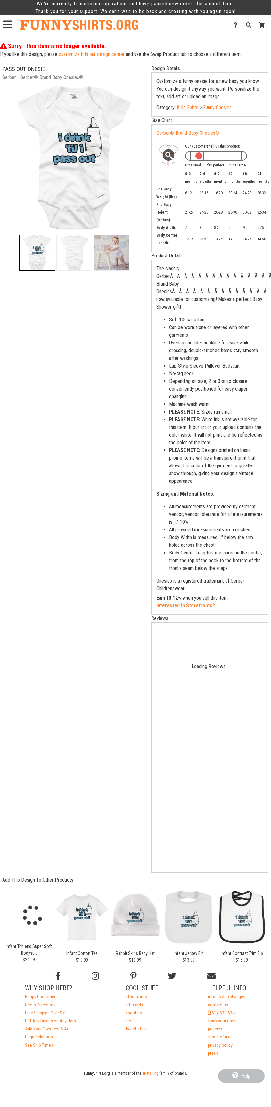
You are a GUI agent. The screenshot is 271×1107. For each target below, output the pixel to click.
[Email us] (211, 976)
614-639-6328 (222, 1013)
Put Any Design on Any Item (50, 1021)
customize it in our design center (92, 54)
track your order (222, 1021)
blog (130, 1021)
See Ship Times (39, 1045)
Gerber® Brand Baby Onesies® (187, 133)
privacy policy (220, 1045)
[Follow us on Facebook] (58, 976)
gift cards (134, 1005)
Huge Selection (39, 1037)
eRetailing (150, 1073)
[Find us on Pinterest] (133, 976)
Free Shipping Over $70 (46, 1013)
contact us (218, 1005)
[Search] (250, 25)
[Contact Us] (237, 25)
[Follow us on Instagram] (95, 976)
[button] (37, 252)
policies (215, 1029)
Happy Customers (41, 996)
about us (134, 1013)
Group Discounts (40, 1005)
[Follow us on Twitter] (172, 976)
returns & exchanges (226, 996)
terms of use (220, 1037)
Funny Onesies (217, 107)
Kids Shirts (187, 107)
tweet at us (136, 1029)
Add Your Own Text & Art (47, 1029)
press (213, 1053)
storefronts (136, 996)
